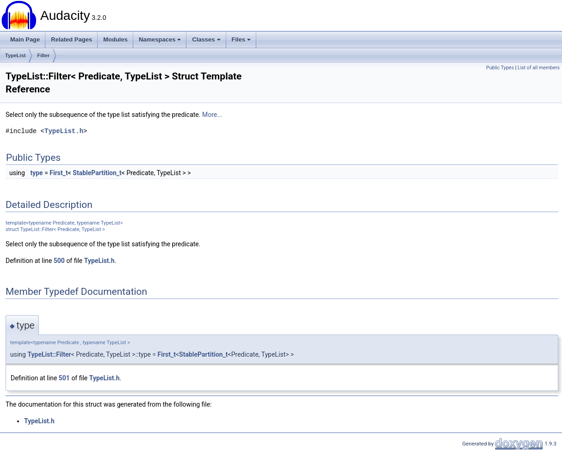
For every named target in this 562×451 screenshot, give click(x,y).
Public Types (500, 68)
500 (59, 260)
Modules (115, 39)
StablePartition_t (97, 173)
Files (241, 39)
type (36, 173)
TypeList (15, 55)
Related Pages (71, 39)
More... (212, 114)
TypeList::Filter (49, 354)
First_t (58, 173)
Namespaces (160, 39)
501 (64, 378)
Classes (206, 39)
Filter (43, 55)
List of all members (539, 68)
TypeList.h (63, 131)
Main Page (25, 39)
